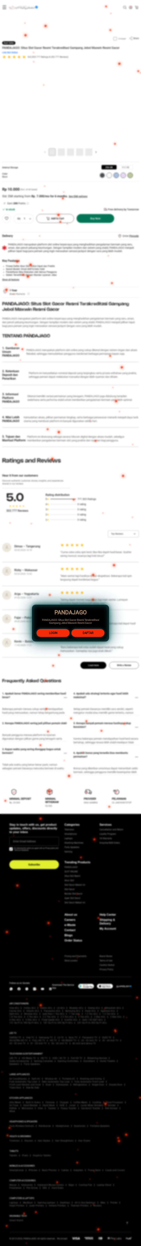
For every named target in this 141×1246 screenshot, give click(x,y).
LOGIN (53, 633)
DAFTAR (88, 633)
